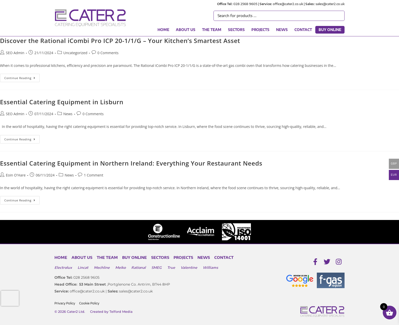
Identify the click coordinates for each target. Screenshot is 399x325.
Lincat (83, 267)
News (282, 30)
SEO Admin (15, 52)
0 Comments (108, 52)
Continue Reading (22, 77)
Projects (260, 30)
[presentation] (10, 298)
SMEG (156, 267)
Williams (210, 267)
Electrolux (63, 267)
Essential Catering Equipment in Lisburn (61, 102)
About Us (185, 30)
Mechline (102, 267)
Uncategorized (75, 52)
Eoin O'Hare (16, 175)
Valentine (189, 267)
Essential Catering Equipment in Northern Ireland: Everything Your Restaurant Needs (131, 163)
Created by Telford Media (111, 311)
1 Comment (93, 175)
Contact (303, 30)
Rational (138, 267)
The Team (211, 30)
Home (163, 30)
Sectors (236, 30)
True (171, 267)
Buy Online (330, 30)
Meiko (120, 267)
